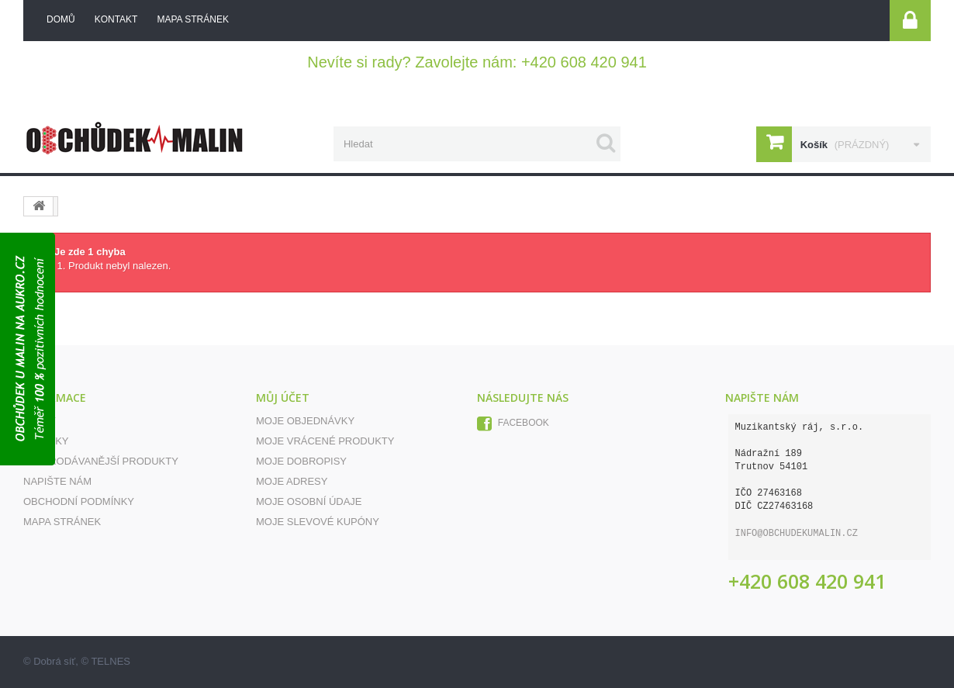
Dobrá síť (54, 661)
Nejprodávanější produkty (100, 461)
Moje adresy (291, 481)
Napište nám (57, 481)
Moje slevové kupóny (317, 521)
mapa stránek (192, 19)
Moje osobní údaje (309, 501)
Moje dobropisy (301, 461)
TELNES (110, 661)
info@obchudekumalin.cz (796, 533)
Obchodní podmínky (78, 501)
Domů (61, 19)
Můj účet (282, 397)
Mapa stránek (62, 521)
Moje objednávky (305, 421)
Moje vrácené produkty (325, 441)
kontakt (116, 19)
